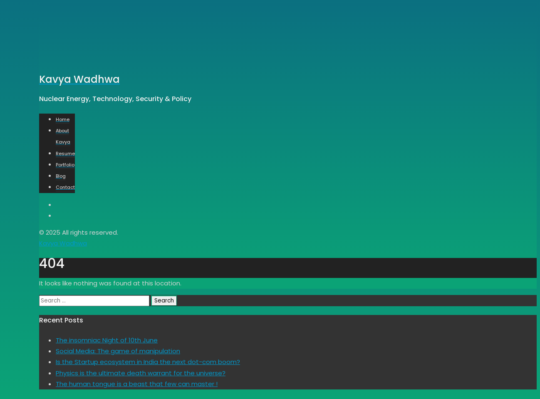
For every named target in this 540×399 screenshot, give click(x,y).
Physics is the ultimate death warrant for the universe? (140, 373)
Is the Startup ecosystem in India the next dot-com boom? (148, 361)
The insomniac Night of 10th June (107, 340)
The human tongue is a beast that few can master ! (137, 383)
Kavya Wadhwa (63, 243)
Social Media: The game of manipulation (118, 351)
